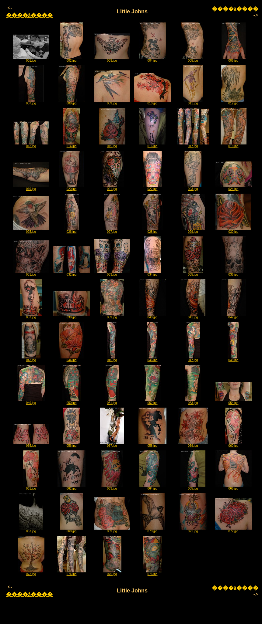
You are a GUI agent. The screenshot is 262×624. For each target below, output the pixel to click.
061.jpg (31, 487)
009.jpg (112, 102)
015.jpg (112, 145)
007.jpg (31, 102)
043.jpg (31, 359)
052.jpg (152, 401)
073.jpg (31, 573)
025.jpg (31, 230)
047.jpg (193, 359)
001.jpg (31, 59)
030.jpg (233, 230)
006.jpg (234, 59)
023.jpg (192, 188)
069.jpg (112, 530)
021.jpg (112, 188)
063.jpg (112, 487)
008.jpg (71, 102)
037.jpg (31, 316)
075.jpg (112, 573)
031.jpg (31, 273)
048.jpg (233, 359)
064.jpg (152, 487)
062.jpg (72, 487)
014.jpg (71, 145)
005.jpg (193, 59)
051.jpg (112, 401)
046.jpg (152, 359)
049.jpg (31, 401)
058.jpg (152, 444)
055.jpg (31, 444)
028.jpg (152, 230)
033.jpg (112, 273)
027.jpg (112, 230)
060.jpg (233, 444)
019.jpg (31, 188)
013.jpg (31, 145)
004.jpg (152, 59)
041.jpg (192, 316)
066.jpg (233, 487)
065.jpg (192, 487)
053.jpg (193, 401)
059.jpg (193, 444)
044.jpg (71, 359)
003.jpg (112, 59)
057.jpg (112, 444)
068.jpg (71, 530)
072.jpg (233, 530)
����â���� (29, 15)
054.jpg (233, 401)
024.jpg (233, 188)
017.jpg (193, 145)
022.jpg (152, 188)
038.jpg (71, 316)
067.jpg (31, 530)
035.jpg (193, 273)
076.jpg (152, 573)
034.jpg (152, 273)
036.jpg (233, 273)
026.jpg (71, 230)
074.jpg (71, 573)
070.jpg (152, 530)
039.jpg (112, 316)
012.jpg (233, 102)
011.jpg (193, 102)
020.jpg (71, 188)
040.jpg (152, 316)
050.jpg (71, 401)
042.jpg (233, 316)
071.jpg (193, 530)
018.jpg (233, 145)
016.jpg (152, 145)
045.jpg (112, 359)
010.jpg (152, 102)
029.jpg (193, 230)
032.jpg (71, 273)
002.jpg (71, 59)
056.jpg (71, 444)
